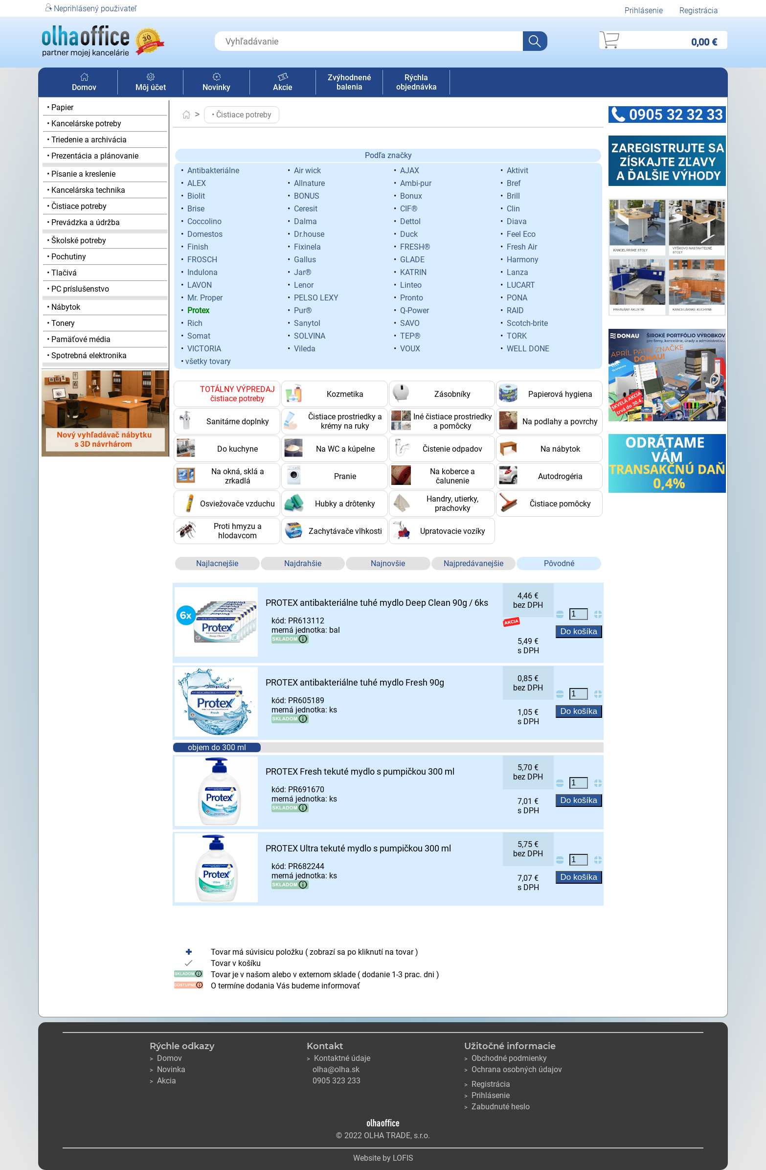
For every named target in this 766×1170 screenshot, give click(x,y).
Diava (517, 221)
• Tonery (61, 323)
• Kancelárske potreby (84, 123)
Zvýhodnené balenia (349, 82)
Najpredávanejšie (473, 563)
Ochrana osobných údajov (513, 1069)
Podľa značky (388, 155)
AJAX (409, 170)
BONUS (306, 196)
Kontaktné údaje (338, 1058)
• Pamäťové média (78, 339)
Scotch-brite (527, 323)
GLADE (412, 259)
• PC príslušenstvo (78, 289)
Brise (195, 208)
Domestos (205, 234)
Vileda (304, 348)
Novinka (167, 1069)
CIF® (409, 208)
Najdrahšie (302, 563)
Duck (409, 234)
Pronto (411, 297)
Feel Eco (521, 234)
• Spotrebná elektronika (87, 355)
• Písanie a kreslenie (81, 174)
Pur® (303, 310)
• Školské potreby (76, 240)
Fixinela (307, 247)
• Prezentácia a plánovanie (92, 156)
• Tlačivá (62, 272)
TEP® (410, 336)
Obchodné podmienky (505, 1058)
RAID (515, 310)
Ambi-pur (415, 183)
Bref (514, 183)
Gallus (305, 259)
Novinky (216, 82)
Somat (198, 336)
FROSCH (202, 259)
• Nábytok (63, 307)
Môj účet (150, 82)
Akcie (283, 82)
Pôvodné (559, 563)
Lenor (304, 285)
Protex (198, 310)
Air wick (307, 170)
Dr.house (309, 234)
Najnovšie (388, 563)
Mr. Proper (205, 297)
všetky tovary (208, 361)
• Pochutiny (66, 256)
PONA (517, 297)
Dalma (305, 221)
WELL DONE (528, 348)
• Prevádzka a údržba (83, 222)
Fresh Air (522, 247)
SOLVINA (309, 336)
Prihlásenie (644, 10)
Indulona (202, 272)
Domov (84, 82)
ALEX (196, 183)
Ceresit (305, 208)
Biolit (196, 196)
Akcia (163, 1080)
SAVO (410, 323)
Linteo (411, 285)
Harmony (523, 259)
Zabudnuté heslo (497, 1106)
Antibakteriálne (213, 170)
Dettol (410, 221)
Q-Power (414, 310)
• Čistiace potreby (77, 206)
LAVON (199, 285)
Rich (195, 323)
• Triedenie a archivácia (87, 139)
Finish (197, 247)
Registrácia (698, 10)
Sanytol (307, 323)
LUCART (521, 285)
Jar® (303, 272)
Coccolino (204, 221)
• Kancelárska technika (86, 190)
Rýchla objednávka (416, 82)
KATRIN (413, 272)
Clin (513, 208)
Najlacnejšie (217, 563)
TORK (517, 336)
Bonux (411, 196)
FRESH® (415, 247)
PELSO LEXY (316, 297)
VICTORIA (204, 348)
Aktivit (517, 170)
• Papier (60, 107)
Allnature (309, 183)
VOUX (410, 348)
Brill (513, 196)
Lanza (517, 272)
